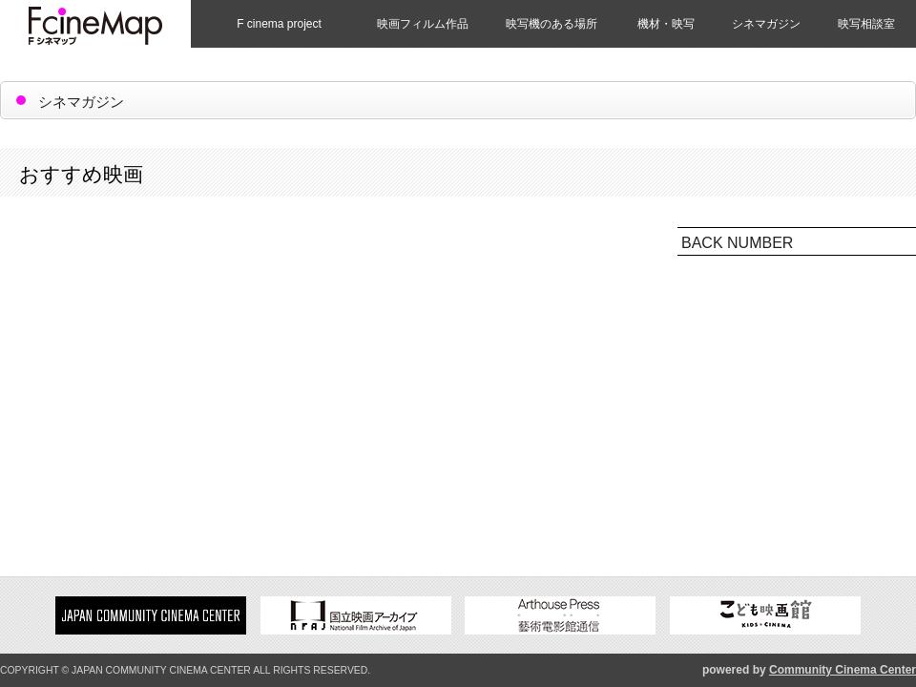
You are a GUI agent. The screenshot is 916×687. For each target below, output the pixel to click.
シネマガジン (766, 24)
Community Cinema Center (842, 670)
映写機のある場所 (551, 24)
